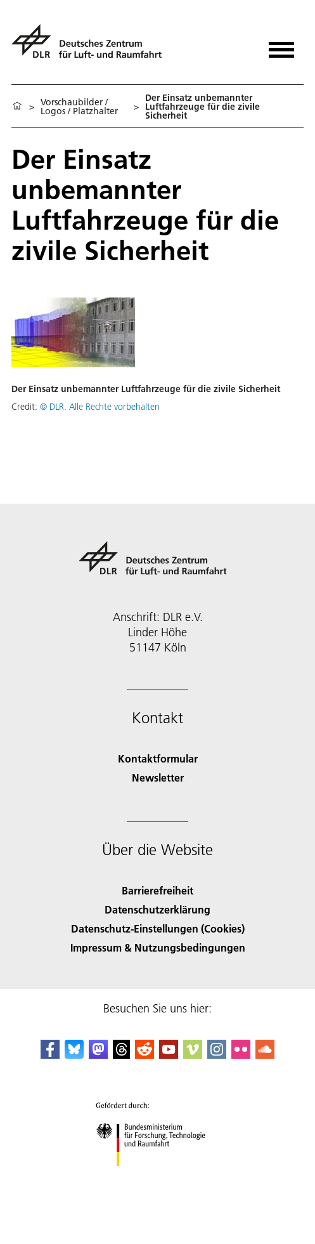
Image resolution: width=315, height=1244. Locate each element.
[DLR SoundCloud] (264, 1054)
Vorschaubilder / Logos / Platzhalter (79, 106)
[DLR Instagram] (216, 1054)
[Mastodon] (98, 1054)
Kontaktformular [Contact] (158, 758)
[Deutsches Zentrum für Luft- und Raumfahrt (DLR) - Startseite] (91, 46)
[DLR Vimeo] (192, 1054)
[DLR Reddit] (144, 1054)
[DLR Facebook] (50, 1054)
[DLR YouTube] (168, 1054)
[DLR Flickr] (240, 1054)
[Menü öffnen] (281, 45)
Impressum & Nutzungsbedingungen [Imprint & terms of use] (157, 947)
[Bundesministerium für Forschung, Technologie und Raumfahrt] (157, 1177)
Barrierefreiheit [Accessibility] (157, 890)
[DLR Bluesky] (74, 1054)
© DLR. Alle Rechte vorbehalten (100, 406)
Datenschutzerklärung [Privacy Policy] (157, 909)
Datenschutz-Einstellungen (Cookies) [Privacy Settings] (158, 928)
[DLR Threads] (122, 1054)
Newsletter (158, 777)
